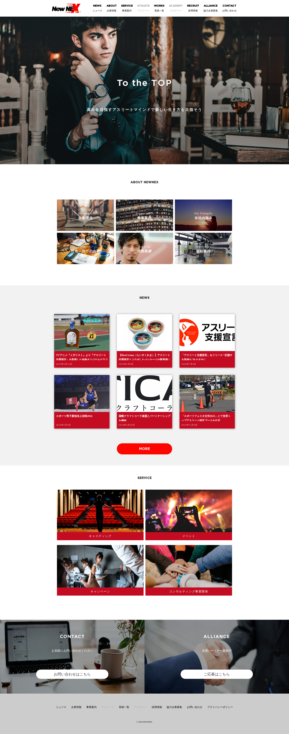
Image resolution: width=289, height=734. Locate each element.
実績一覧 (124, 707)
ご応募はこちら (217, 674)
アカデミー (140, 707)
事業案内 (91, 707)
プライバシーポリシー (220, 707)
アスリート (107, 707)
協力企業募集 (174, 707)
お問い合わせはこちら (72, 674)
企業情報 (76, 707)
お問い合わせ (194, 707)
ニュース (61, 707)
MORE (144, 449)
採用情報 (157, 707)
